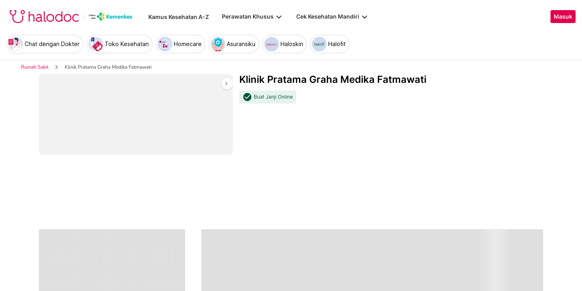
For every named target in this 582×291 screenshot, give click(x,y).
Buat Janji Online (273, 97)
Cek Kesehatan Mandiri (332, 16)
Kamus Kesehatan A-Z (178, 16)
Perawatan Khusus (252, 16)
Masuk (563, 16)
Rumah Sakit (34, 67)
